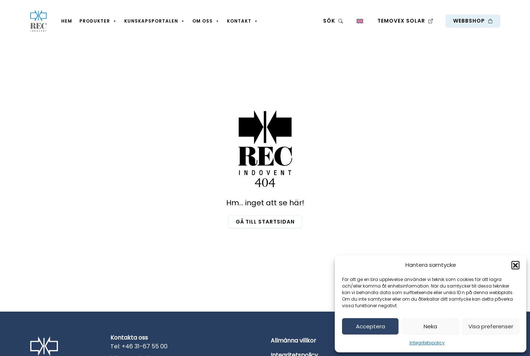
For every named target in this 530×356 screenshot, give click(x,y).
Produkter (98, 21)
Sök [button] (333, 20)
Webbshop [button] (472, 20)
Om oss (206, 21)
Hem (66, 21)
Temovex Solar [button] (405, 20)
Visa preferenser (490, 326)
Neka (430, 326)
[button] (515, 265)
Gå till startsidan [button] (265, 221)
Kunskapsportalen (154, 21)
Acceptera (370, 326)
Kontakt (242, 21)
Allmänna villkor (293, 340)
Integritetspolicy (427, 343)
